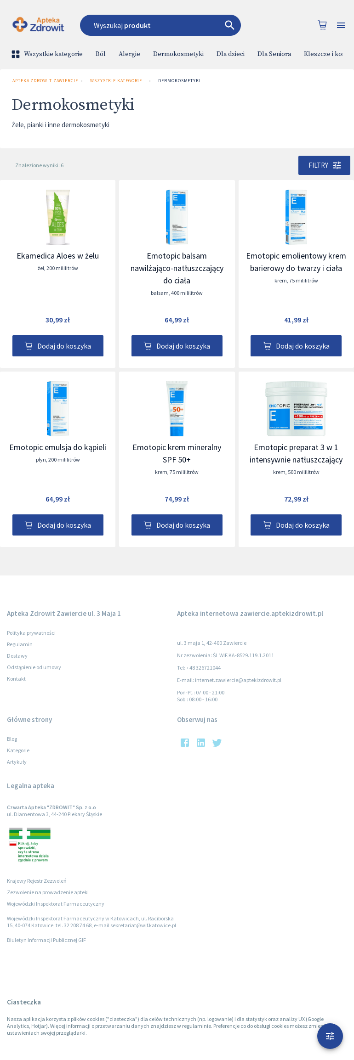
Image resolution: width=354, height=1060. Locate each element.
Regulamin (20, 644)
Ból (100, 54)
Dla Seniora (274, 54)
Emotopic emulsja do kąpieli (57, 447)
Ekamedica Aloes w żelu (58, 255)
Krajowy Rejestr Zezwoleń (37, 880)
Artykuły (17, 761)
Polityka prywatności (31, 632)
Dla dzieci (230, 54)
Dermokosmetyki (178, 54)
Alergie (129, 54)
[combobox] (167, 25)
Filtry (324, 165)
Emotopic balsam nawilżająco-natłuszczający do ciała (177, 268)
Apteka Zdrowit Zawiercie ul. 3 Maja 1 (43, 81)
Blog (12, 738)
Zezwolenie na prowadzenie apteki (48, 892)
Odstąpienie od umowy (34, 667)
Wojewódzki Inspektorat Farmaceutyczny (55, 903)
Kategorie (18, 750)
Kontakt (16, 678)
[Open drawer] (341, 25)
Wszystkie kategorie (47, 54)
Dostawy (17, 655)
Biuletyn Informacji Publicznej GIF (46, 939)
